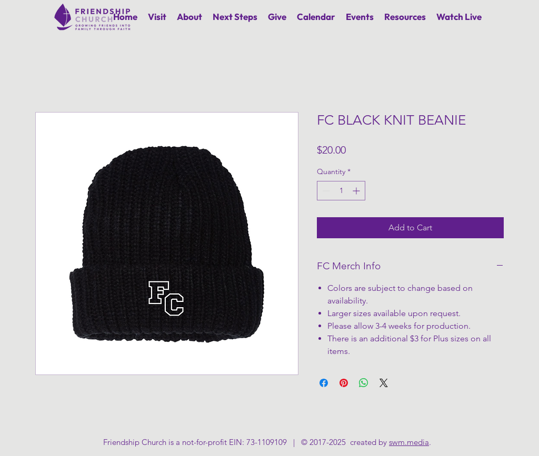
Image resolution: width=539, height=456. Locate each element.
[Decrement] (325, 190)
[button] (189, 16)
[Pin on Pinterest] (343, 383)
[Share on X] (383, 383)
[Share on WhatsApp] (363, 383)
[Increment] (357, 190)
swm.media (409, 442)
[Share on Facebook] (323, 383)
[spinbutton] (341, 190)
